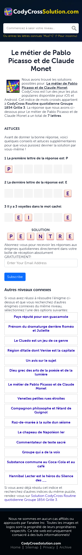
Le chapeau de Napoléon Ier (41, 432)
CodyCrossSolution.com (41, 543)
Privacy (49, 547)
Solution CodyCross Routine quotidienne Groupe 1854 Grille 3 (40, 498)
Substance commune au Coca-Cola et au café (41, 464)
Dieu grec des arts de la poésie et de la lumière (41, 372)
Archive (65, 547)
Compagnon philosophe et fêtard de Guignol (41, 410)
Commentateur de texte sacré (41, 442)
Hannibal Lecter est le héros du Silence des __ (41, 478)
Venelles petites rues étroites (41, 398)
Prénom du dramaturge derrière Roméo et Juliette (41, 328)
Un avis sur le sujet (41, 360)
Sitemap (31, 547)
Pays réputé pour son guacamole (41, 317)
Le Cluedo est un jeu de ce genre (41, 340)
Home (15, 547)
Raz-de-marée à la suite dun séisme (41, 422)
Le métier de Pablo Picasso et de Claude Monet (41, 386)
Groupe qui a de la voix (41, 452)
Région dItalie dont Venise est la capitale (41, 350)
